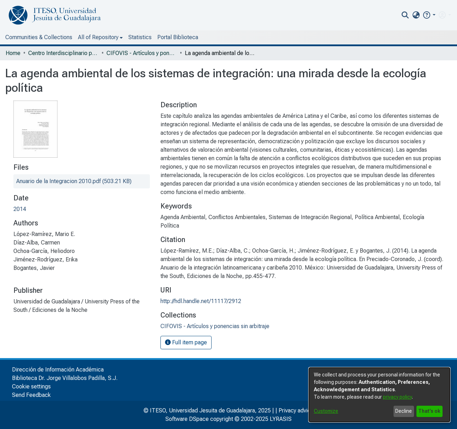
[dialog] (379, 395)
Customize (326, 411)
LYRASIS (281, 419)
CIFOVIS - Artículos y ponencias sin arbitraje (141, 53)
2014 (19, 209)
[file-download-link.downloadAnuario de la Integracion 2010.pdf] (74, 181)
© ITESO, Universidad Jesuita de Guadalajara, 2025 (207, 410)
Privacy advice (296, 410)
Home (13, 53)
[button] (428, 15)
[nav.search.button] (405, 15)
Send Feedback (31, 395)
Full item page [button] (186, 342)
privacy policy (397, 397)
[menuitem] (416, 15)
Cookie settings (31, 386)
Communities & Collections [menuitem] (38, 37)
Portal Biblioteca (177, 37)
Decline (403, 411)
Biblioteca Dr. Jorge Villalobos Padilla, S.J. (64, 378)
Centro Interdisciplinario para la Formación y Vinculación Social (63, 53)
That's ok (429, 411)
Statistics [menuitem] (140, 37)
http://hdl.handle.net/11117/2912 (200, 301)
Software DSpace (187, 419)
